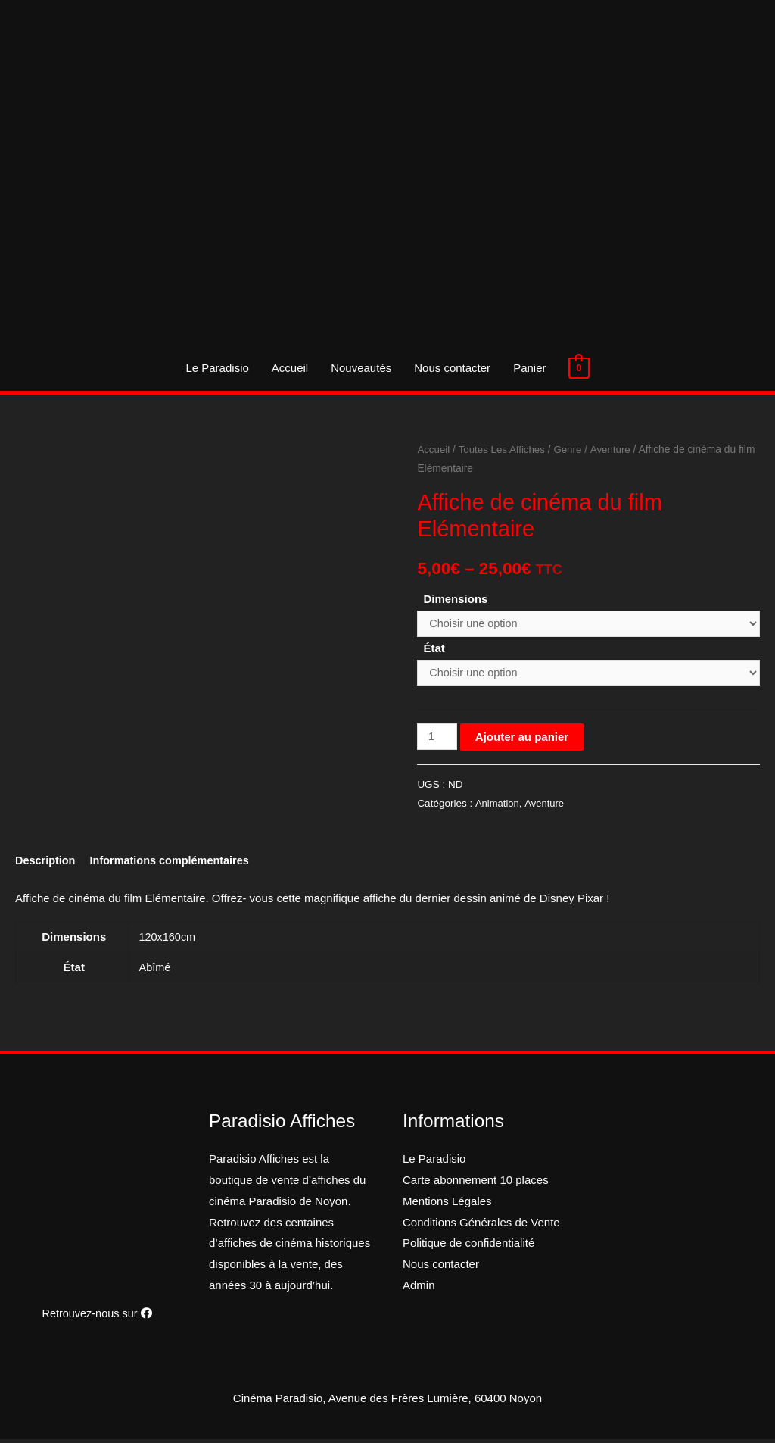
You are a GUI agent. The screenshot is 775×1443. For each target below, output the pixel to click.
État (433, 648)
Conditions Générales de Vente (481, 1225)
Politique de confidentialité (468, 1246)
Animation (497, 806)
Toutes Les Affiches (504, 449)
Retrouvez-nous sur (97, 1316)
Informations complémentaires (174, 863)
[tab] (46, 863)
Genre (572, 449)
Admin (419, 1288)
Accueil (290, 367)
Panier (529, 367)
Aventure (615, 449)
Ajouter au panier (523, 738)
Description (46, 863)
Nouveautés (361, 367)
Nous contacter (452, 367)
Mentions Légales (447, 1204)
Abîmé (155, 970)
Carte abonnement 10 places (476, 1183)
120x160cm (168, 940)
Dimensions (455, 598)
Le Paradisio (216, 367)
